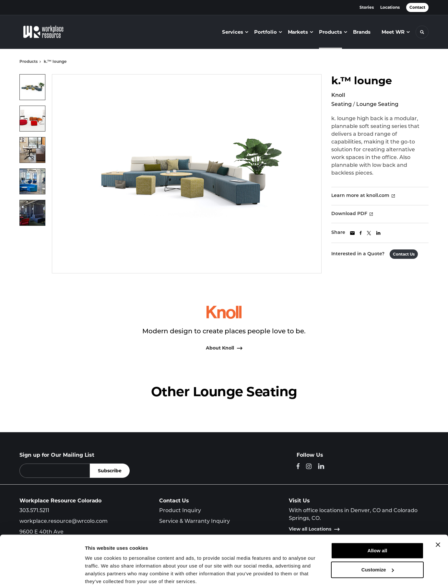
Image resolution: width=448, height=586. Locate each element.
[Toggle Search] (422, 32)
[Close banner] (438, 518)
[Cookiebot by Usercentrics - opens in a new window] (42, 573)
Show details (100, 573)
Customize (377, 543)
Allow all (377, 524)
